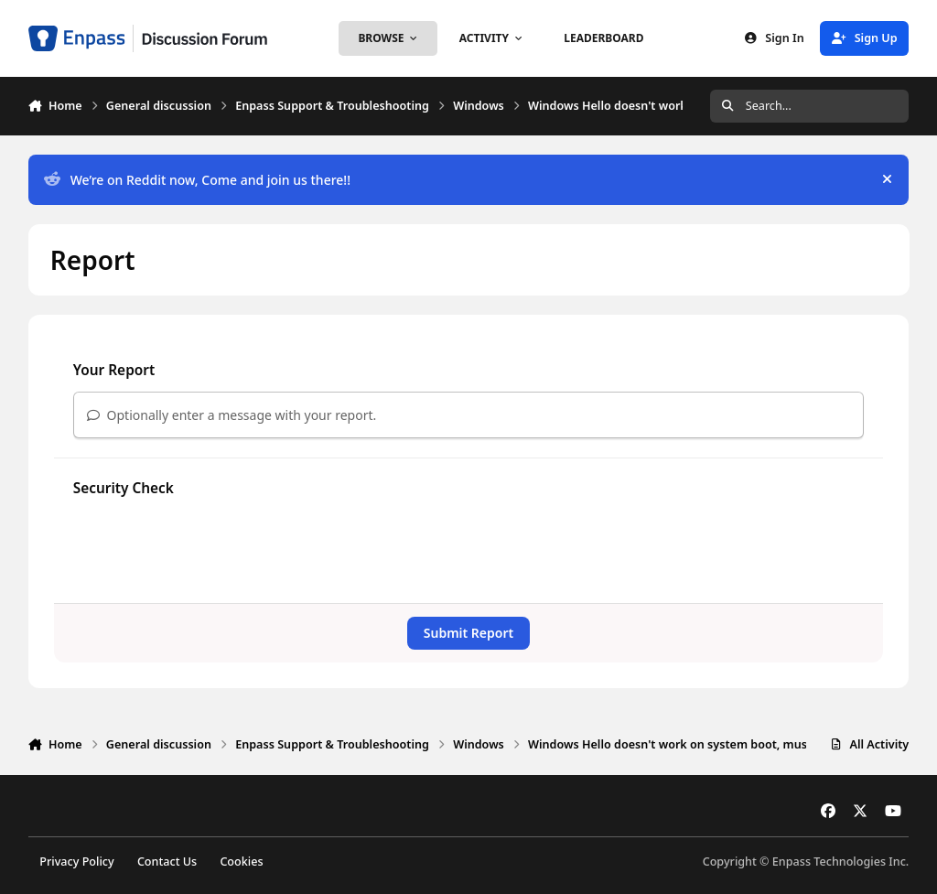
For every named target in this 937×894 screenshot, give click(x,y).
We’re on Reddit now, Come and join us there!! (197, 179)
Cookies (241, 861)
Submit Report (468, 632)
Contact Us (167, 861)
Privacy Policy (76, 861)
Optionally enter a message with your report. (232, 415)
